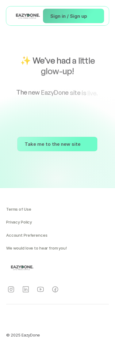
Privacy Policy (19, 222)
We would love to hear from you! (36, 248)
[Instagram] (11, 289)
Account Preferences (27, 235)
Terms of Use (18, 209)
